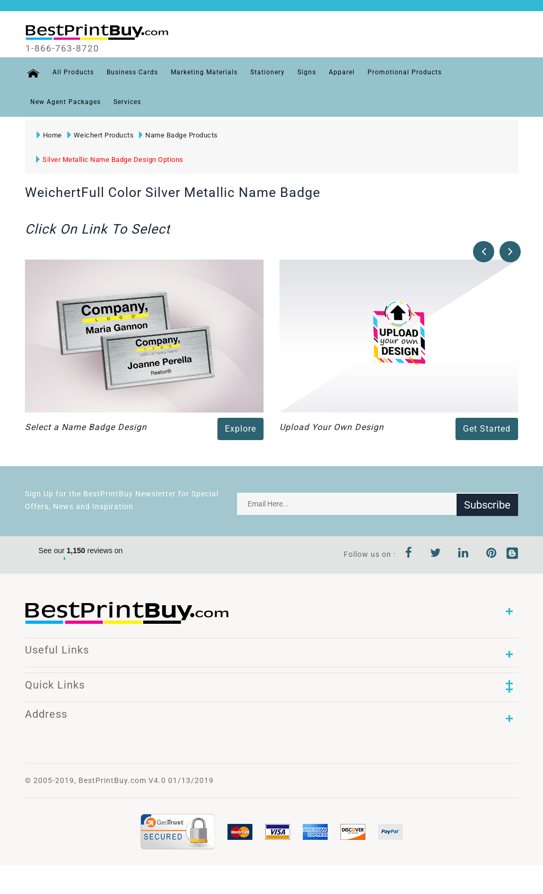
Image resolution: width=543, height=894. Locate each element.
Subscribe (487, 503)
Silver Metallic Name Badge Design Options (109, 160)
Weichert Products (100, 135)
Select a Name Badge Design (86, 427)
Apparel (340, 72)
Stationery (266, 72)
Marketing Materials (202, 72)
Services (127, 102)
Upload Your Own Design (331, 427)
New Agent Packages (65, 102)
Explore (240, 429)
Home (49, 135)
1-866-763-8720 (65, 48)
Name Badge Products (178, 135)
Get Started (487, 429)
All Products (71, 72)
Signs (305, 72)
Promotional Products (403, 72)
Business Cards (130, 72)
